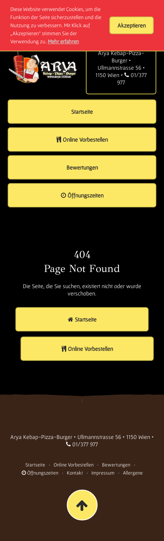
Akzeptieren (131, 25)
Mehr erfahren (63, 41)
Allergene (133, 473)
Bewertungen (116, 465)
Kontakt (75, 473)
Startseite (35, 465)
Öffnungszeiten (40, 473)
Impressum (102, 473)
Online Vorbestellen (74, 465)
